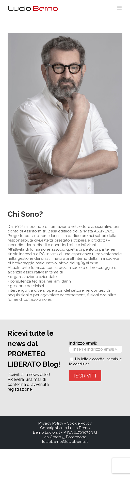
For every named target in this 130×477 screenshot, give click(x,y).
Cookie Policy (79, 423)
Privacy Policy (50, 423)
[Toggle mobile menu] (119, 7)
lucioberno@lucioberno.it (65, 441)
